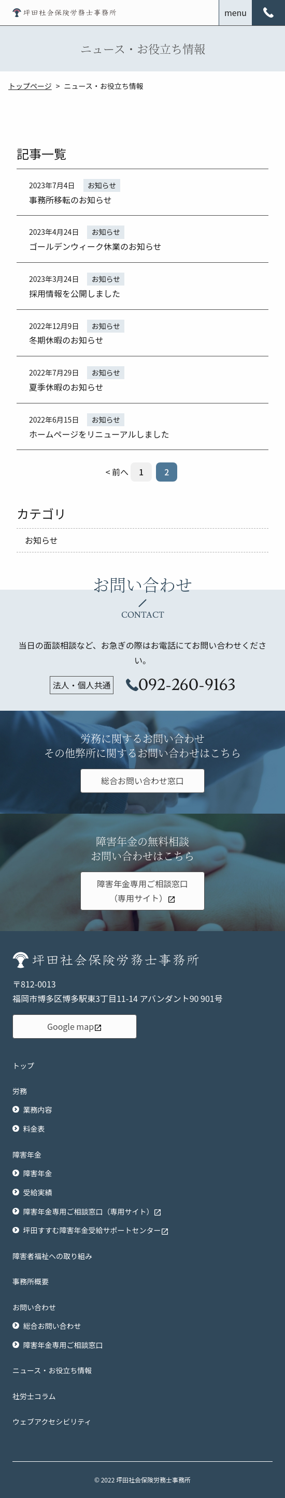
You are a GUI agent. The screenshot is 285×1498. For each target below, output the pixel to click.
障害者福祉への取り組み (52, 1256)
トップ (23, 1065)
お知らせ (41, 540)
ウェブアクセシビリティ (51, 1421)
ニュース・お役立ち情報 (52, 1370)
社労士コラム (34, 1396)
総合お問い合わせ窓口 (142, 780)
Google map (74, 1026)
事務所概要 (30, 1281)
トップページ (30, 86)
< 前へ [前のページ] (117, 472)
